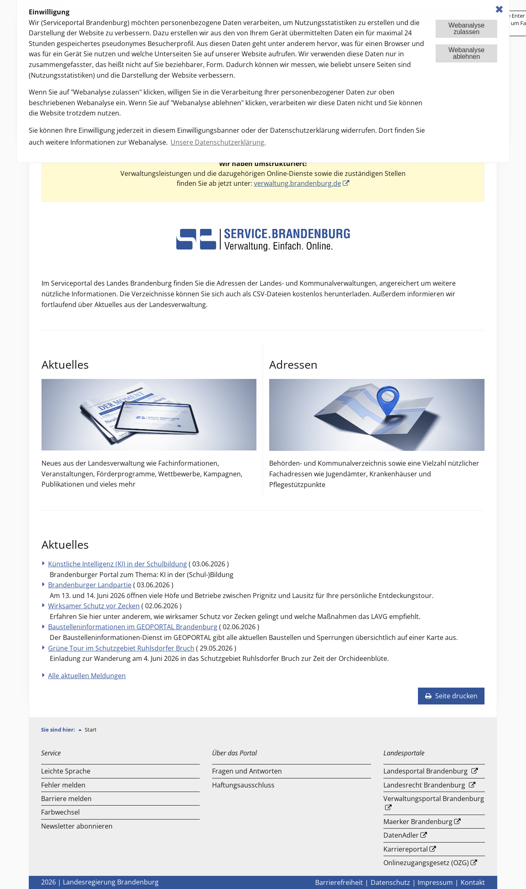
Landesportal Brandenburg (425, 771)
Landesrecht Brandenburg (424, 785)
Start (91, 729)
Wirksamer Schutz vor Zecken (94, 605)
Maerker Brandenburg (417, 821)
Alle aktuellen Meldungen (87, 675)
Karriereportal (405, 849)
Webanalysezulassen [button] (466, 28)
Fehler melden (63, 785)
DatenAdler (401, 835)
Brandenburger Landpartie (90, 584)
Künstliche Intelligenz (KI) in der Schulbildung (117, 563)
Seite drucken (451, 695)
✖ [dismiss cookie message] (499, 9)
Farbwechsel (60, 812)
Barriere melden (66, 798)
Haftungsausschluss (243, 785)
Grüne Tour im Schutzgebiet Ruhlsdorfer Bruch (121, 648)
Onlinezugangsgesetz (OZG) (426, 862)
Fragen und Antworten (247, 771)
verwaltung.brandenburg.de (297, 183)
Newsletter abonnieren (77, 826)
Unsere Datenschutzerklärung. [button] (218, 142)
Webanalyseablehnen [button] (466, 53)
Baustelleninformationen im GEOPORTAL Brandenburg (132, 626)
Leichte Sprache (65, 771)
